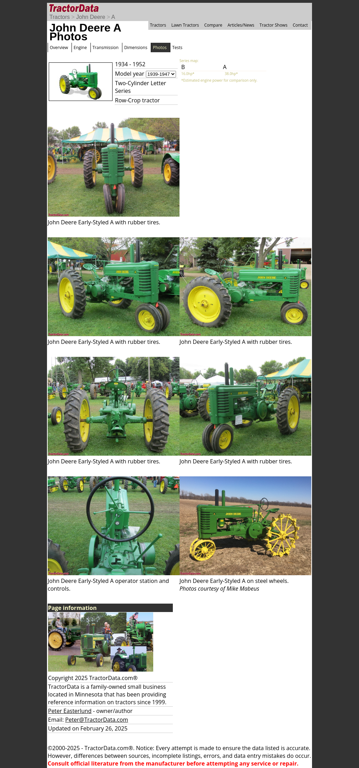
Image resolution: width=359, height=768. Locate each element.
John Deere (90, 17)
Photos (160, 47)
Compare (213, 25)
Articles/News (241, 25)
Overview (59, 47)
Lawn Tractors (185, 25)
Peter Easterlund (70, 711)
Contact (300, 25)
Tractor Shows (273, 25)
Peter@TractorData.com (96, 719)
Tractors (59, 17)
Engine (80, 47)
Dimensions (135, 47)
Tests (177, 47)
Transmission (105, 47)
